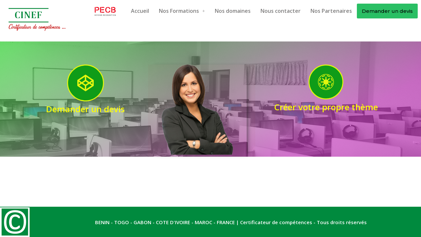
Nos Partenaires (331, 10)
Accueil (140, 10)
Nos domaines (233, 10)
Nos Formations (182, 10)
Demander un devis (387, 11)
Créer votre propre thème (326, 107)
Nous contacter (280, 10)
